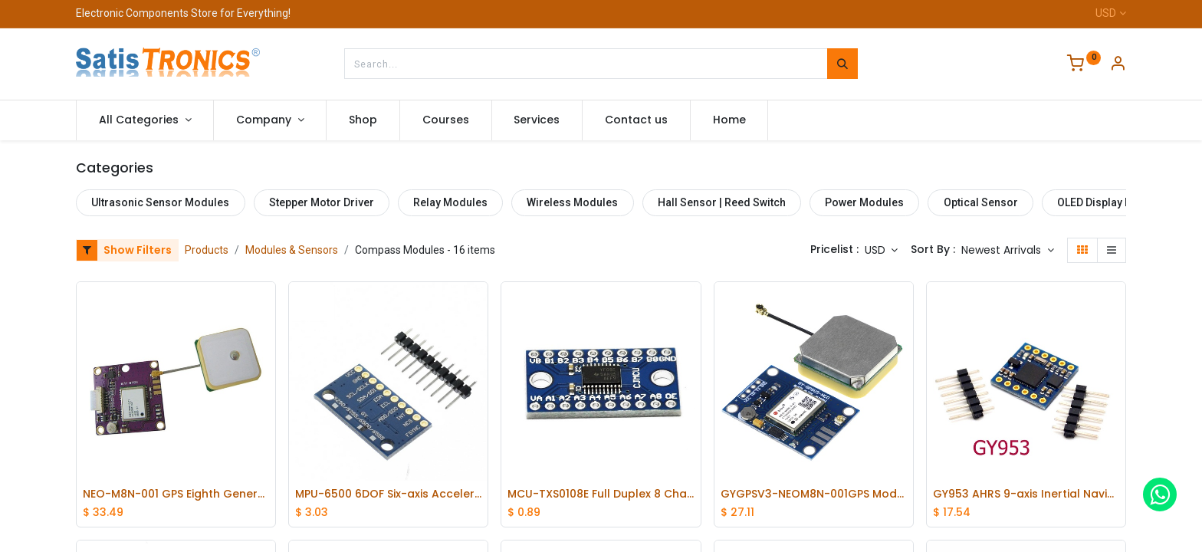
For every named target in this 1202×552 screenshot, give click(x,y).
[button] (1008, 251)
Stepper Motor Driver (321, 202)
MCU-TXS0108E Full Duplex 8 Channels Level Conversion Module (600, 494)
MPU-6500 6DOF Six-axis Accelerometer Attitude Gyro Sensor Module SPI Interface (388, 494)
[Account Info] (1117, 65)
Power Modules (864, 202)
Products (206, 250)
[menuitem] (363, 120)
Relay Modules (450, 202)
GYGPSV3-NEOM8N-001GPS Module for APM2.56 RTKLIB (814, 494)
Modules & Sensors (291, 250)
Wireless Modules (572, 202)
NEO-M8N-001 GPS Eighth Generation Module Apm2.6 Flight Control (176, 494)
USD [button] (876, 250)
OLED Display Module (1110, 202)
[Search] (842, 63)
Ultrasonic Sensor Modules (160, 202)
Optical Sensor (981, 202)
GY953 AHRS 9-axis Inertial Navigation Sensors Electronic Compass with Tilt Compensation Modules (1026, 494)
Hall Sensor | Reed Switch (722, 202)
